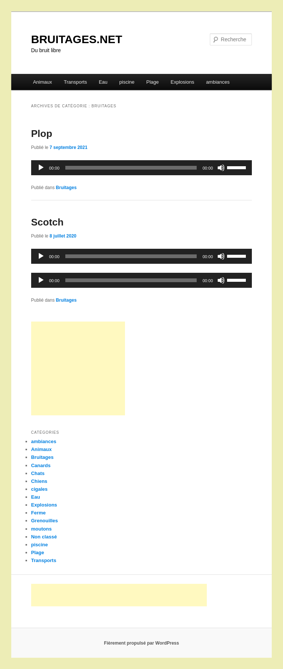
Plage (152, 82)
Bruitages (66, 187)
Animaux (42, 82)
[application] (141, 167)
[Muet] (221, 167)
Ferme (38, 513)
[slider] (130, 168)
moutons (41, 529)
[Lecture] (41, 167)
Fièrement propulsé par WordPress (141, 643)
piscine (126, 82)
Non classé (44, 537)
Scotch (47, 222)
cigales (39, 489)
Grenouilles (44, 520)
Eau (103, 82)
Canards (41, 465)
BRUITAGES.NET (76, 39)
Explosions (182, 82)
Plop (41, 133)
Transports (75, 82)
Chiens (39, 481)
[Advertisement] (78, 368)
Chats (38, 473)
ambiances (218, 82)
